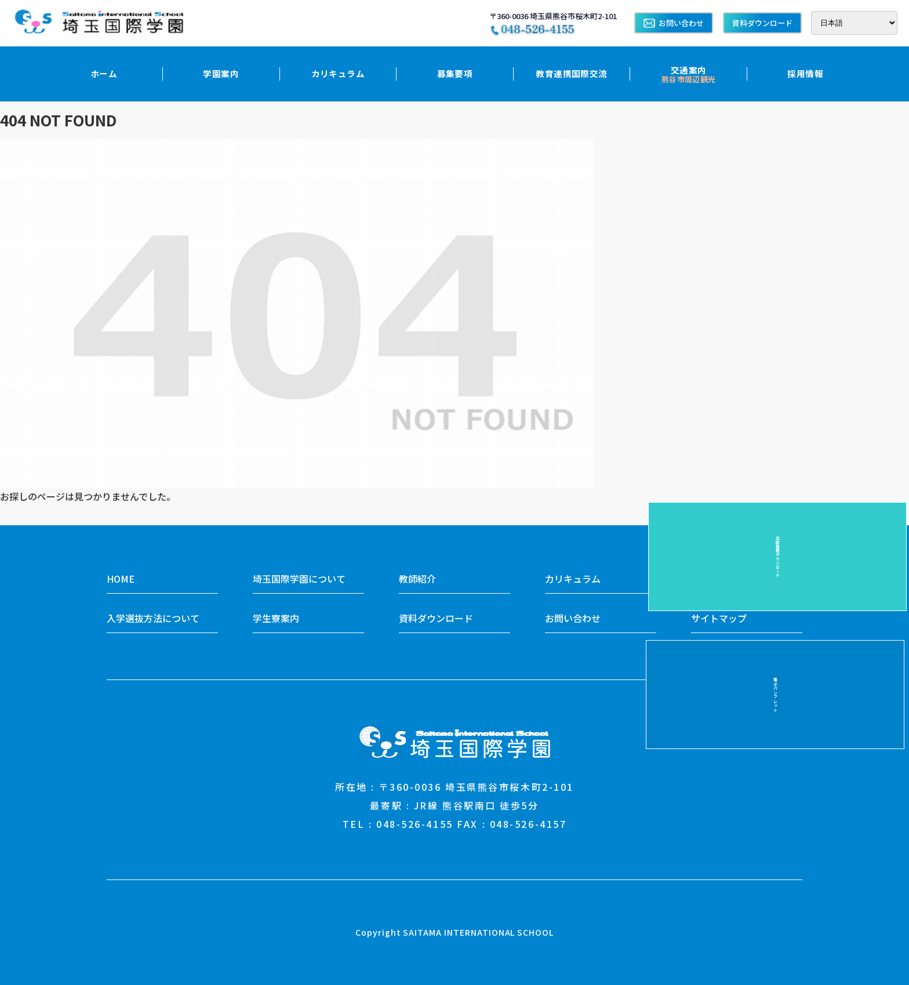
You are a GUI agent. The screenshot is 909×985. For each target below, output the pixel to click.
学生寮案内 (276, 618)
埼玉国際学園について (299, 579)
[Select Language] (854, 23)
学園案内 (221, 73)
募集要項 (455, 73)
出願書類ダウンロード (886, 556)
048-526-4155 (414, 824)
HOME (120, 579)
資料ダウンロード (762, 22)
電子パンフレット (886, 428)
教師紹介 (417, 579)
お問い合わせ (673, 22)
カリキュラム (338, 73)
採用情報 (805, 73)
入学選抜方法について (153, 618)
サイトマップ (719, 618)
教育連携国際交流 (571, 73)
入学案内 (709, 579)
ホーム (103, 73)
